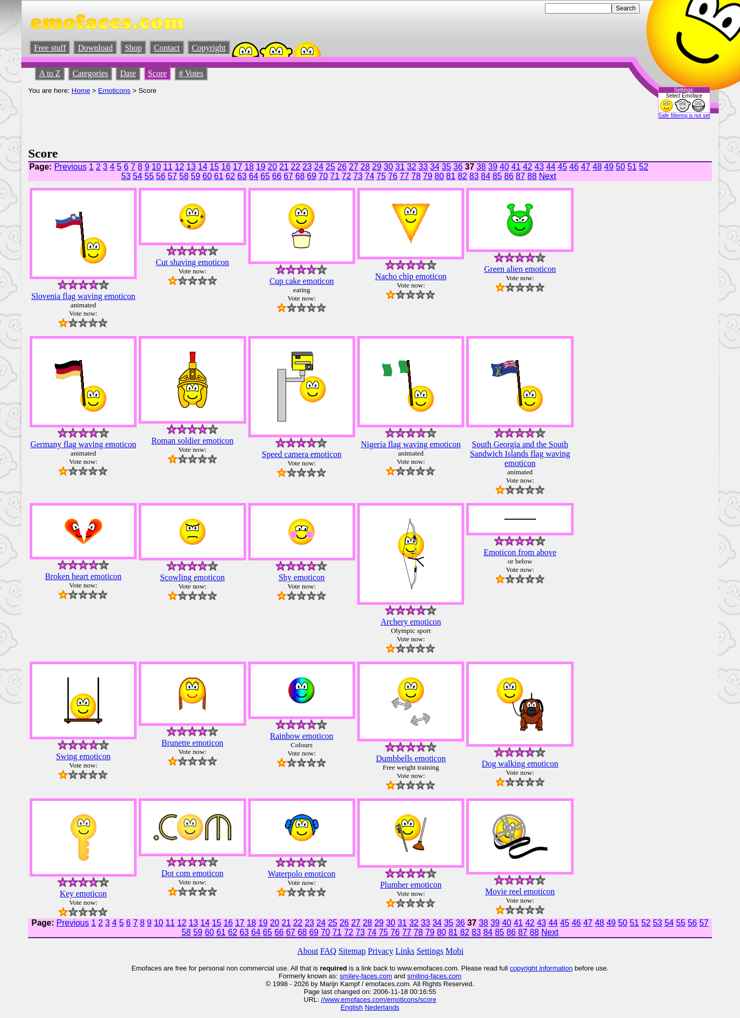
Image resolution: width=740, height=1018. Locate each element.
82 (462, 176)
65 (265, 176)
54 (137, 176)
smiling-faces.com (434, 976)
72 (346, 176)
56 (160, 176)
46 (574, 166)
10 (156, 166)
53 (126, 176)
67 (288, 176)
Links (404, 951)
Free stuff (50, 47)
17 (237, 166)
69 (312, 176)
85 (497, 176)
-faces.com (375, 976)
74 (369, 176)
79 (427, 176)
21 (284, 166)
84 (485, 176)
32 (411, 166)
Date (128, 73)
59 (195, 176)
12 (179, 166)
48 (597, 166)
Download (95, 47)
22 (295, 166)
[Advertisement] (218, 117)
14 (203, 166)
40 (504, 166)
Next (547, 176)
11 (168, 166)
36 (458, 166)
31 (400, 166)
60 (207, 176)
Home (80, 90)
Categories (90, 73)
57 (172, 176)
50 (620, 166)
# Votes (191, 73)
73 (358, 176)
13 (191, 166)
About (307, 951)
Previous (70, 166)
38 (481, 166)
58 (184, 176)
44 (550, 166)
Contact (167, 47)
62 (230, 176)
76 (392, 176)
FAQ (328, 951)
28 (365, 166)
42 (527, 166)
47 (585, 166)
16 (226, 166)
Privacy (380, 951)
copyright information (541, 968)
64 (253, 176)
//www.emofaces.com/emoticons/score (378, 999)
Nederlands (382, 1007)
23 (307, 166)
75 (381, 176)
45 (562, 166)
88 (532, 176)
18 (249, 166)
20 (272, 166)
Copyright (209, 47)
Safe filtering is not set (684, 115)
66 (277, 176)
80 (439, 176)
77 (404, 176)
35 (446, 166)
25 (330, 166)
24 (318, 166)
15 (214, 166)
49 (609, 166)
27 (353, 166)
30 (388, 166)
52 (643, 166)
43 (539, 166)
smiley (349, 976)
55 (149, 176)
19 (260, 166)
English (352, 1007)
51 (632, 166)
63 (242, 176)
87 (520, 176)
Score (157, 73)
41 (516, 166)
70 (323, 176)
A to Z (49, 73)
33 (423, 166)
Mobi (454, 951)
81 (451, 176)
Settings (430, 951)
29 (377, 166)
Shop (133, 47)
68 (300, 176)
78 (416, 176)
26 (342, 166)
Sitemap (352, 951)
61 (219, 176)
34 (435, 166)
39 (493, 166)
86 (509, 176)
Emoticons (114, 90)
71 (334, 176)
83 (474, 176)
